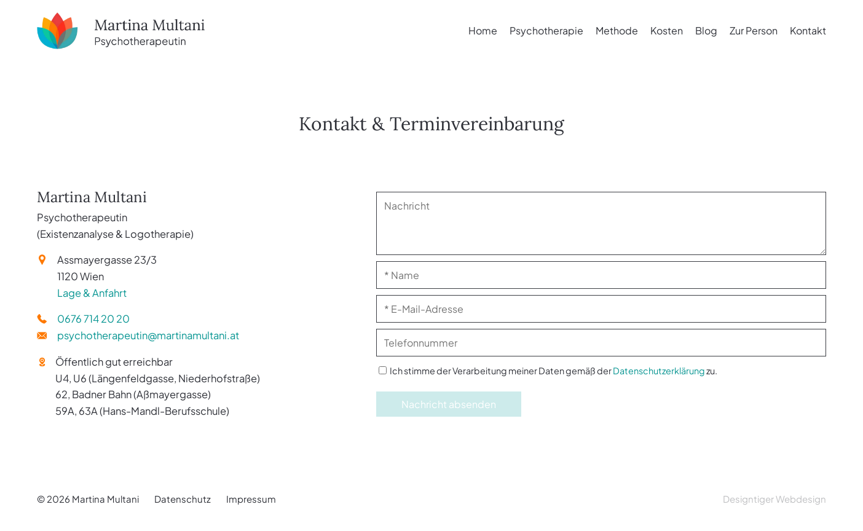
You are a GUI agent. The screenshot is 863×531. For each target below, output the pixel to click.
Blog (706, 30)
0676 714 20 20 (93, 318)
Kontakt (808, 30)
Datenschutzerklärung (659, 370)
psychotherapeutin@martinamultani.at (148, 335)
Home (482, 30)
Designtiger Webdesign (774, 499)
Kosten (666, 30)
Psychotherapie (546, 30)
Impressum (251, 499)
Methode (617, 30)
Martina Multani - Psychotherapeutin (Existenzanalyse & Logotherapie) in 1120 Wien (160, 30)
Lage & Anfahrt (92, 292)
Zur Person (754, 30)
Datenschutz (182, 499)
